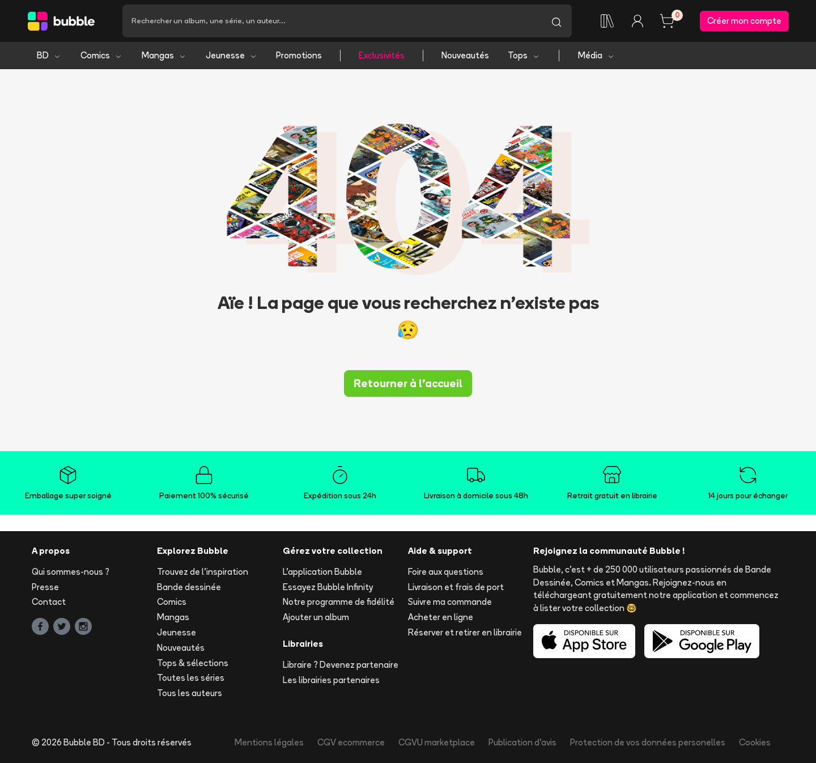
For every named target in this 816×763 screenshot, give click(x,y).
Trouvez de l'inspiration (202, 571)
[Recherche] (332, 21)
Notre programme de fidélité (338, 602)
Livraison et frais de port (456, 587)
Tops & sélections (192, 663)
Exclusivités (382, 55)
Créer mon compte (744, 20)
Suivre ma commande (450, 602)
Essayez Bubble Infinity (328, 587)
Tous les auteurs (189, 693)
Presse (45, 587)
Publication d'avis (522, 742)
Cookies (755, 742)
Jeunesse (231, 55)
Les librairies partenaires (331, 680)
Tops (524, 55)
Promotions (299, 55)
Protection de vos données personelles (647, 742)
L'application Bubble (322, 571)
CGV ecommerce (351, 742)
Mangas (164, 55)
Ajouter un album (316, 617)
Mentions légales (269, 742)
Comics (101, 55)
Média (596, 55)
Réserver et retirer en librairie (465, 632)
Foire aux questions (445, 571)
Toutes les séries (190, 678)
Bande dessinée (189, 587)
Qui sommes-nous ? (70, 571)
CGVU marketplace (436, 742)
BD (49, 55)
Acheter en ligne (440, 617)
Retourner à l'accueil (408, 383)
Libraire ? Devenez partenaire (340, 664)
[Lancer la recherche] (556, 21)
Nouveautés (465, 55)
